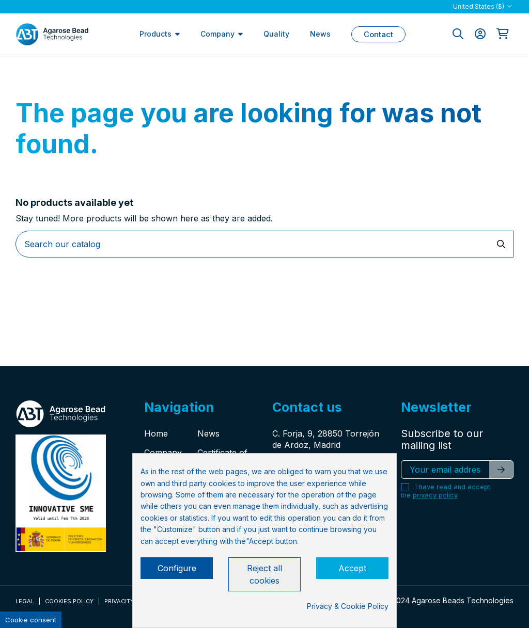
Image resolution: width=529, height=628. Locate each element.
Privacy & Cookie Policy (347, 606)
